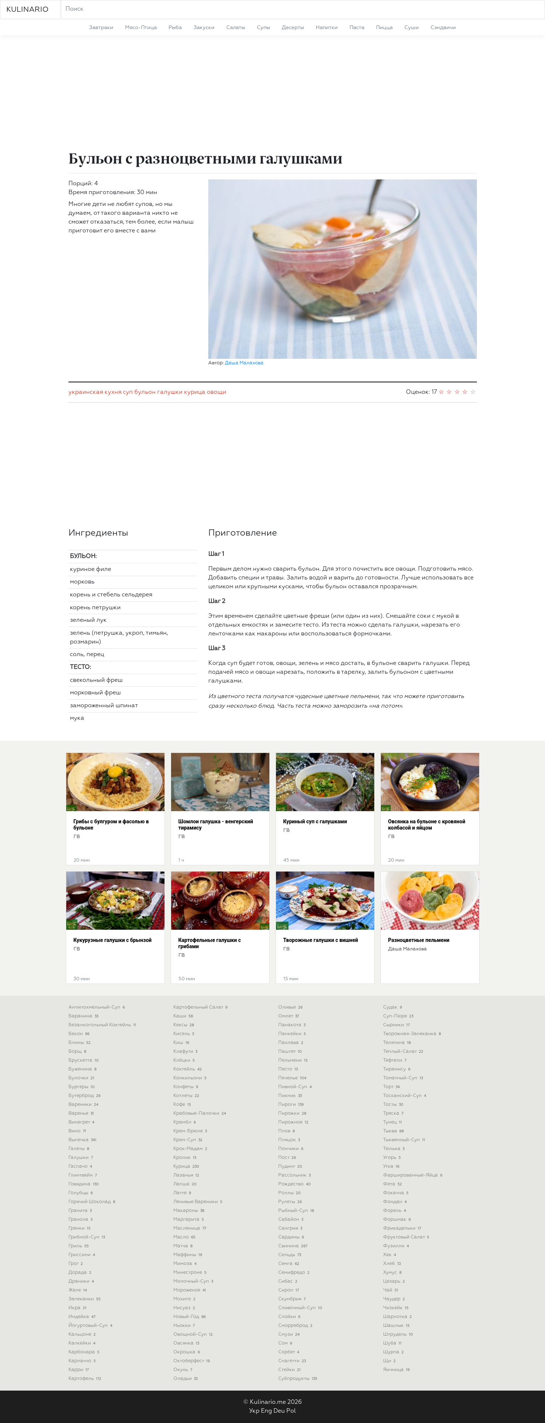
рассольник (295, 1175)
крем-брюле (191, 1131)
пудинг (291, 1166)
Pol (291, 1411)
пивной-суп (296, 1086)
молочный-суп (194, 1281)
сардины (292, 1237)
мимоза (185, 1263)
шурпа (394, 1352)
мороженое (190, 1290)
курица (194, 392)
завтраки (101, 27)
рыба (175, 27)
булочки (82, 1078)
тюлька (394, 1148)
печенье (293, 1078)
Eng (266, 1411)
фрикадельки (403, 1228)
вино (78, 1131)
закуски (204, 27)
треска (394, 1113)
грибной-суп (87, 1237)
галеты (79, 1148)
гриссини (82, 1254)
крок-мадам (191, 1148)
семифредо (294, 1272)
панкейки (293, 1033)
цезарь (395, 1281)
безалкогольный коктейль (103, 1025)
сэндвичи (443, 27)
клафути (186, 1051)
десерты (293, 27)
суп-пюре (399, 1016)
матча (183, 1246)
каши (184, 1016)
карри (79, 1369)
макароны (189, 1210)
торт (392, 1086)
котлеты (187, 1095)
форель (395, 1210)
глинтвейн (83, 1175)
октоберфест (192, 1361)
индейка (82, 1316)
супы (263, 27)
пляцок (290, 1140)
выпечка (83, 1140)
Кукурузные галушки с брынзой (113, 940)
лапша (185, 1184)
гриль (79, 1246)
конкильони (190, 1078)
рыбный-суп (297, 1210)
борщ (78, 1051)
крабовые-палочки (200, 1113)
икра (78, 1307)
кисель (184, 1033)
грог (76, 1263)
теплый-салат (404, 1051)
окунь (183, 1369)
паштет (291, 1051)
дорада (80, 1272)
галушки (170, 392)
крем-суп (188, 1140)
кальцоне (83, 1334)
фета (393, 1184)
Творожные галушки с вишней (320, 940)
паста (357, 27)
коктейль (188, 1069)
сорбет (289, 1352)
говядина (84, 1184)
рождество (295, 1184)
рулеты (291, 1201)
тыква (394, 1131)
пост (288, 1157)
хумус (393, 1272)
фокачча (396, 1193)
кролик (185, 1157)
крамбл (185, 1122)
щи (390, 1361)
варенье (82, 1113)
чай (391, 1290)
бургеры (82, 1086)
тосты (394, 1104)
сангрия (291, 1228)
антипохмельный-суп (97, 1007)
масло (185, 1237)
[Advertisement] (272, 94)
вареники (84, 1104)
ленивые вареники (198, 1201)
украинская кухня (94, 392)
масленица (190, 1228)
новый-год (190, 1316)
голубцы (81, 1193)
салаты (235, 27)
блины (80, 1042)
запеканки (85, 1299)
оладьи (186, 1378)
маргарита (189, 1219)
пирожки (293, 1113)
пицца (384, 27)
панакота (292, 1025)
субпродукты (298, 1378)
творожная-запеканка (413, 1033)
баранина (84, 1016)
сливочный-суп (301, 1307)
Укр (254, 1411)
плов (287, 1131)
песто (289, 1069)
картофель (85, 1378)
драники (82, 1281)
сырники (397, 1025)
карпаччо (83, 1361)
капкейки (82, 1343)
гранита (80, 1210)
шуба (393, 1343)
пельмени (293, 1060)
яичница (397, 1369)
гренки (80, 1228)
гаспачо (81, 1166)
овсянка (187, 1343)
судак (393, 1007)
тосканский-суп (405, 1095)
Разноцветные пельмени (419, 940)
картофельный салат (201, 1007)
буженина (83, 1069)
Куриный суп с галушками (315, 821)
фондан (395, 1201)
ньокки (185, 1325)
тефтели (395, 1060)
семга (289, 1263)
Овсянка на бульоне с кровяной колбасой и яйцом (427, 825)
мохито (185, 1299)
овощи (216, 392)
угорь (392, 1157)
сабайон (291, 1219)
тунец (393, 1122)
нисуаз (185, 1307)
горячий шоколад (92, 1201)
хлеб (393, 1263)
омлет (289, 1016)
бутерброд (85, 1095)
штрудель (399, 1334)
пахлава (291, 1042)
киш (182, 1042)
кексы (184, 1025)
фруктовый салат (407, 1237)
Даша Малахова (244, 363)
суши (411, 27)
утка (392, 1166)
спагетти (293, 1361)
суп (128, 392)
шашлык (397, 1325)
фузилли (397, 1246)
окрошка (187, 1352)
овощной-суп (194, 1334)
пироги (291, 1104)
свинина (293, 1246)
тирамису (397, 1069)
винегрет (82, 1122)
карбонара (84, 1352)
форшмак (398, 1219)
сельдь (290, 1254)
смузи (289, 1334)
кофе (183, 1104)
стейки (290, 1369)
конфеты (186, 1086)
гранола (81, 1219)
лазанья (187, 1175)
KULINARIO (27, 9)
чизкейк (396, 1307)
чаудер (395, 1299)
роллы (290, 1193)
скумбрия (292, 1299)
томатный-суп (404, 1078)
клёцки (185, 1060)
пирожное (294, 1122)
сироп (289, 1290)
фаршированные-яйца (413, 1175)
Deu (279, 1411)
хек (390, 1254)
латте (183, 1193)
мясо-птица (141, 27)
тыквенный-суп (405, 1140)
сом (286, 1343)
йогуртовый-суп (91, 1325)
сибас (288, 1281)
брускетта (84, 1060)
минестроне (190, 1272)
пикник (291, 1095)
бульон (145, 392)
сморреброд (296, 1325)
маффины (188, 1254)
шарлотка (398, 1316)
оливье (291, 1007)
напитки (327, 27)
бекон (79, 1033)
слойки (290, 1316)
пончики (291, 1148)
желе (78, 1290)
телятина (398, 1042)
